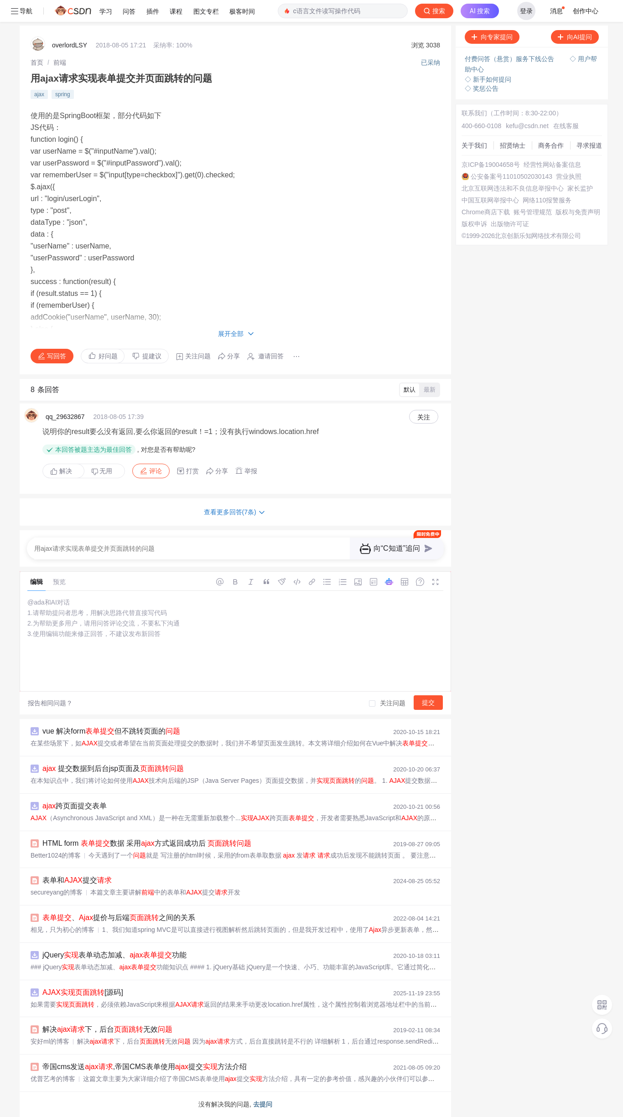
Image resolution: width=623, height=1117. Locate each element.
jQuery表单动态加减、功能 (114, 955)
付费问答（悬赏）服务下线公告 (510, 58)
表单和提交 (77, 880)
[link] (37, 62)
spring (62, 94)
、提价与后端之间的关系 (118, 917)
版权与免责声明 (578, 212)
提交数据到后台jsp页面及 (113, 768)
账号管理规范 (533, 212)
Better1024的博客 (56, 855)
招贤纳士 (512, 145)
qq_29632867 (65, 416)
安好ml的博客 (50, 1041)
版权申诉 (474, 224)
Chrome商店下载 (486, 212)
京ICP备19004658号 (491, 164)
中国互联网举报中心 (490, 200)
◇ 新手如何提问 (488, 79)
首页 (37, 62)
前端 (59, 62)
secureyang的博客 (57, 892)
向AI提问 (575, 37)
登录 (526, 11)
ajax (39, 94)
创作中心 (585, 11)
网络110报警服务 (547, 200)
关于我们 (474, 145)
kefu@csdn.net (527, 125)
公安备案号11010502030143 (511, 176)
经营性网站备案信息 (552, 164)
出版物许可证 (510, 224)
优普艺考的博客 (53, 1078)
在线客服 (566, 125)
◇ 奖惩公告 (481, 88)
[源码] (82, 992)
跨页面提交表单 (74, 806)
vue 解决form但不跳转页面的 (111, 731)
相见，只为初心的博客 (62, 929)
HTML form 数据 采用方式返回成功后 (146, 843)
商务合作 (551, 145)
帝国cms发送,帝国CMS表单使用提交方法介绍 (144, 1066)
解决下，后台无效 (107, 1029)
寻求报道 (589, 145)
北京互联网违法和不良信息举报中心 (513, 188)
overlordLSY (69, 45)
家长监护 (580, 188)
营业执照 (568, 176)
